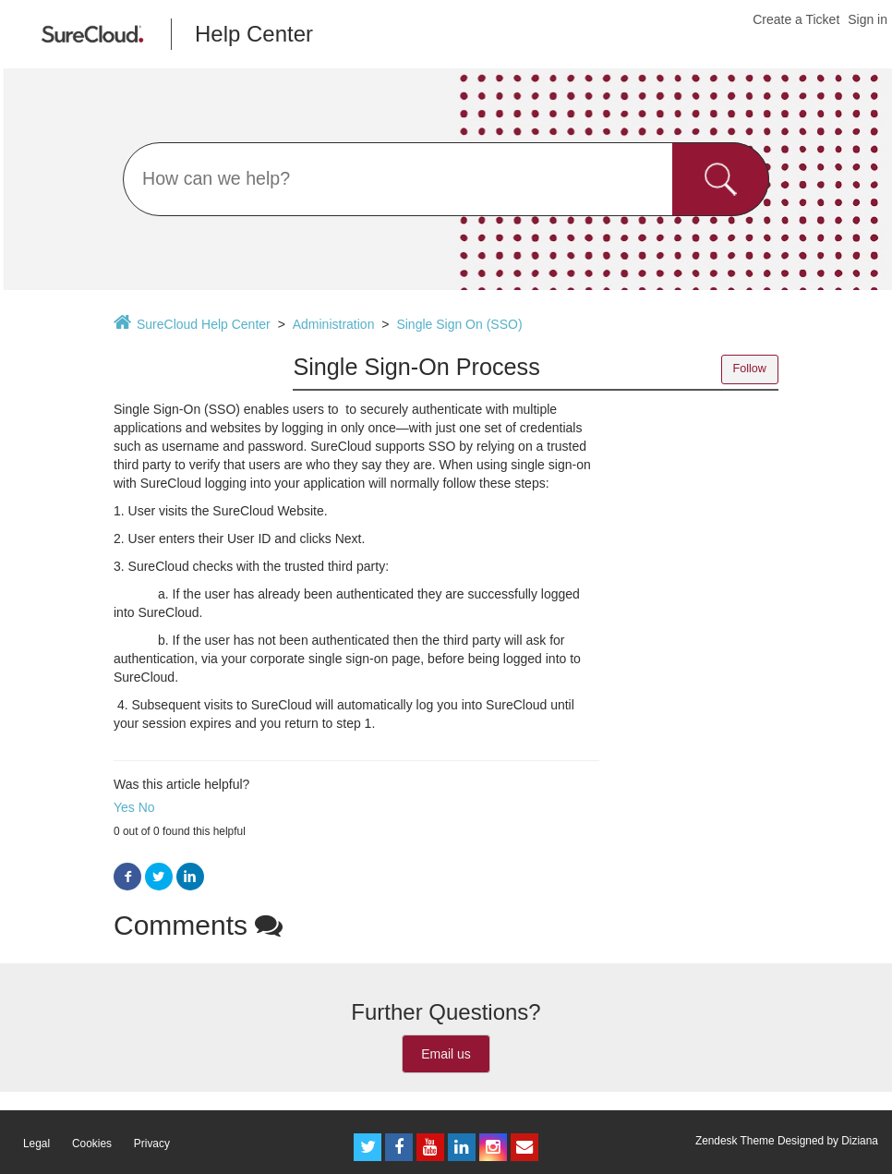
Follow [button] (749, 368)
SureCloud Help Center (204, 324)
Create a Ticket (796, 19)
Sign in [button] (867, 19)
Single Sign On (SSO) (459, 324)
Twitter (159, 877)
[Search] (446, 179)
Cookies (92, 1143)
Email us (446, 1054)
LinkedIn (190, 877)
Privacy (152, 1143)
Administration (334, 324)
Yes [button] (124, 807)
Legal (36, 1143)
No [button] (147, 807)
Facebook (127, 877)
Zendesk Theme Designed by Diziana (786, 1140)
